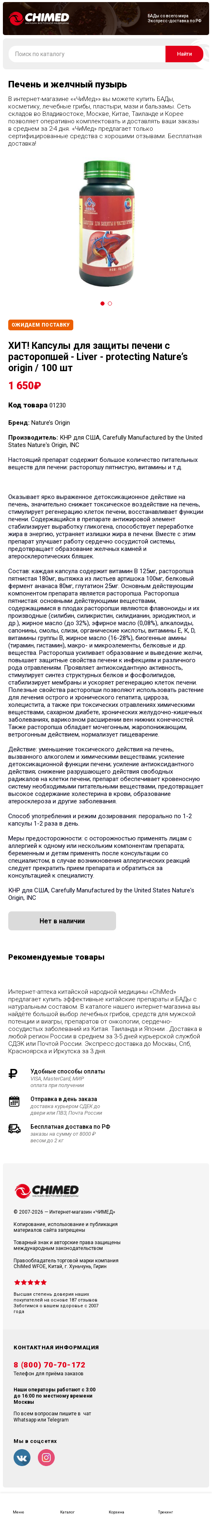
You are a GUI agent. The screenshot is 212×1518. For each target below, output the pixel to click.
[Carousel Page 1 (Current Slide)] (102, 303)
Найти (184, 54)
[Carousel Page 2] (110, 303)
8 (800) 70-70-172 (50, 1365)
